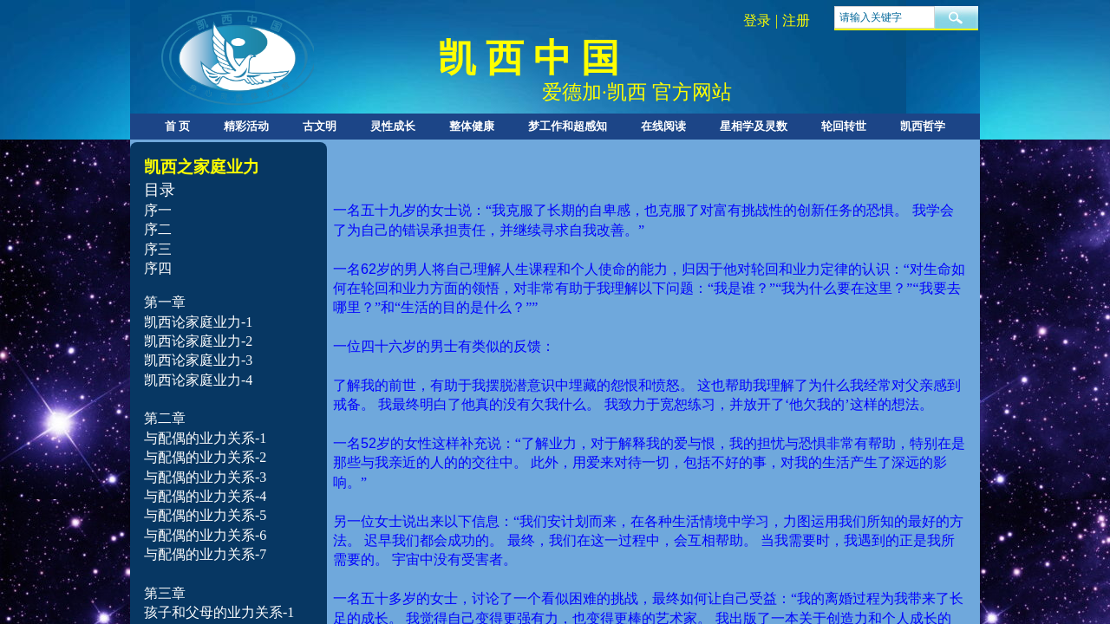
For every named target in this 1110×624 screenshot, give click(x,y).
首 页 (177, 126)
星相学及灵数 (753, 126)
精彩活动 (246, 126)
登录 (757, 20)
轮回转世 (843, 126)
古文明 (319, 126)
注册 (796, 20)
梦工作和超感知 (567, 126)
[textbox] (884, 17)
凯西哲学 (922, 126)
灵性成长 (392, 126)
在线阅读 (663, 126)
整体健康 (471, 126)
